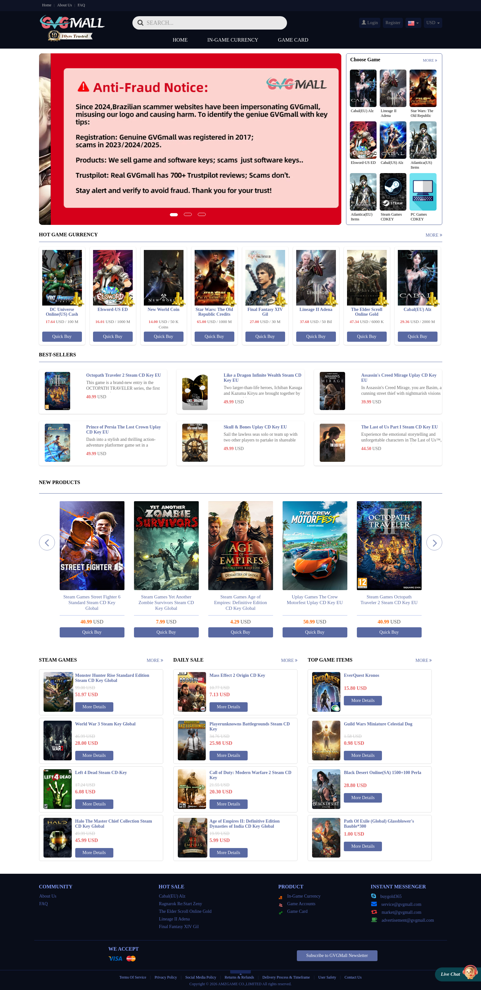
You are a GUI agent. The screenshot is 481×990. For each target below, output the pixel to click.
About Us (64, 5)
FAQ (81, 5)
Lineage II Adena (174, 919)
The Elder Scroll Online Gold (185, 911)
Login (370, 22)
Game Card (293, 40)
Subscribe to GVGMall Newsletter (337, 955)
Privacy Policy (166, 977)
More (430, 60)
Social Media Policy (200, 977)
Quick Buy (61, 336)
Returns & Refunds (239, 977)
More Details (94, 706)
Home (46, 5)
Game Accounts (297, 904)
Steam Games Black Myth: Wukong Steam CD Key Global (70, 602)
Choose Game (365, 59)
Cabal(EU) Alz (172, 896)
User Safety (327, 977)
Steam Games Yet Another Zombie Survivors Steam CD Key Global (218, 602)
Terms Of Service (132, 977)
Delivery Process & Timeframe (286, 977)
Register (392, 22)
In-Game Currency (232, 40)
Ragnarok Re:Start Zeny (180, 903)
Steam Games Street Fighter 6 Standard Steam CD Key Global (144, 602)
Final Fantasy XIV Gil (179, 926)
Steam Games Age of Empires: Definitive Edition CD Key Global (292, 602)
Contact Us (353, 977)
